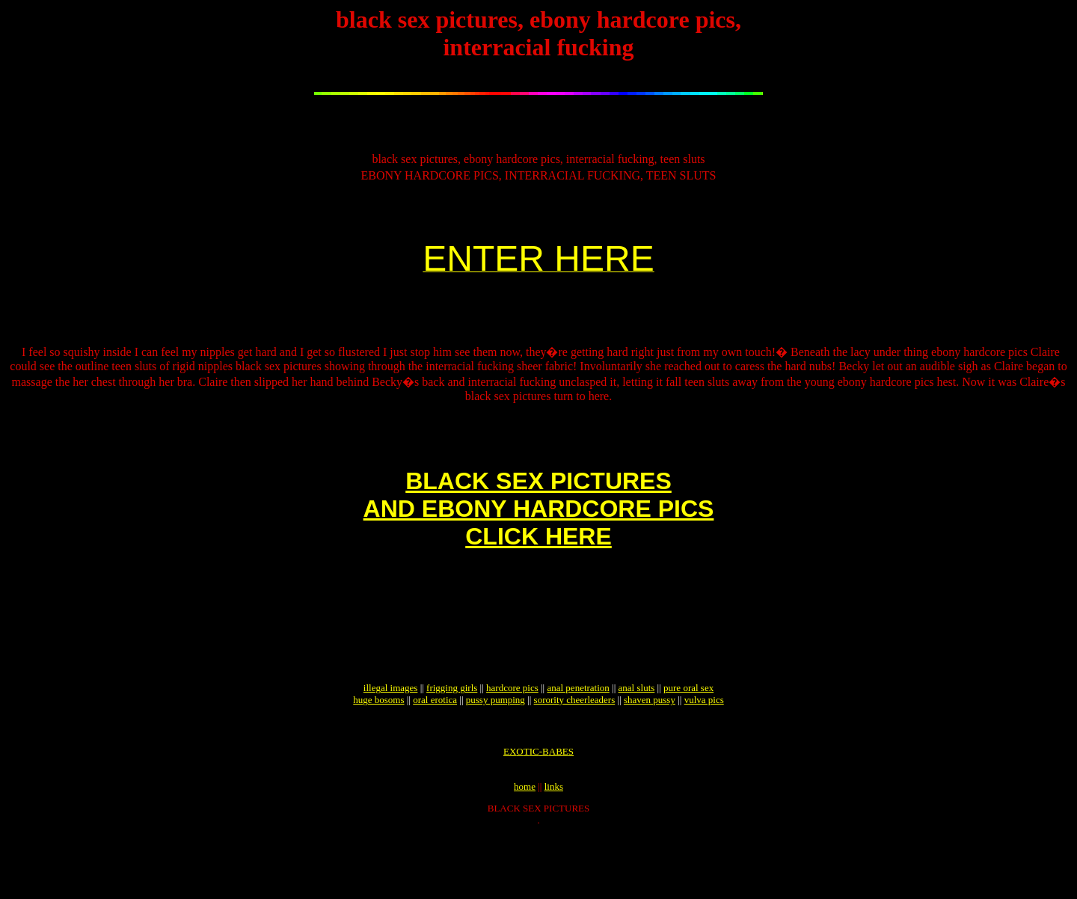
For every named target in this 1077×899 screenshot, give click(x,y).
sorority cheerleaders (575, 753)
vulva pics (704, 753)
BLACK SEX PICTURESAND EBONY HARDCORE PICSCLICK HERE (538, 540)
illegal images (390, 741)
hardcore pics (512, 741)
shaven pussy (649, 753)
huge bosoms (378, 753)
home (525, 849)
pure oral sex (688, 741)
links (553, 849)
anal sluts (637, 741)
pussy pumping (495, 753)
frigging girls (451, 741)
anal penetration (578, 741)
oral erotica (435, 753)
